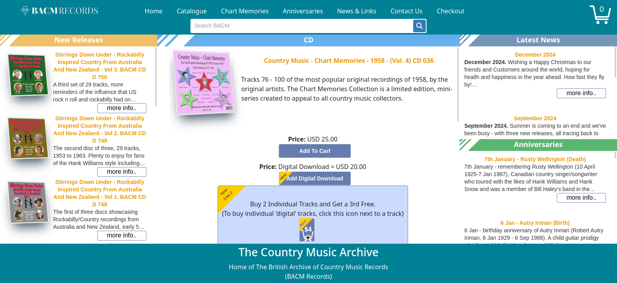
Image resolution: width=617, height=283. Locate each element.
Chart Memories (245, 11)
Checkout (451, 11)
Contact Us (406, 11)
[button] (419, 26)
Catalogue (192, 11)
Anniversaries (303, 11)
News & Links (357, 11)
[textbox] (302, 26)
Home (154, 11)
